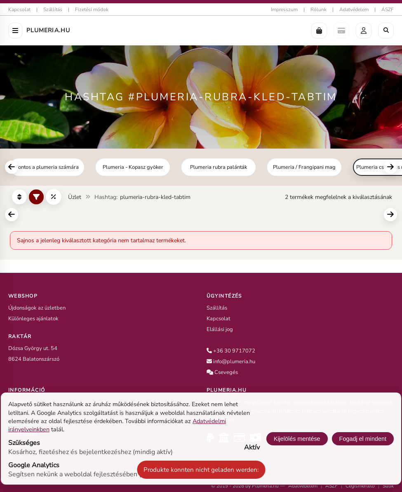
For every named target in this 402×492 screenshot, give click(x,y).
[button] (319, 30)
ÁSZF (387, 9)
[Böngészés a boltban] (386, 30)
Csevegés (226, 372)
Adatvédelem (354, 9)
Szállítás (52, 9)
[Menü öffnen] (15, 30)
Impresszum (284, 9)
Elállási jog (220, 329)
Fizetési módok (91, 9)
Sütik (388, 486)
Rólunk (318, 9)
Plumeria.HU (48, 30)
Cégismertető (360, 486)
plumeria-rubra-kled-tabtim (155, 197)
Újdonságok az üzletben (37, 308)
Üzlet (74, 197)
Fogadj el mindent (362, 438)
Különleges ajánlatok (33, 318)
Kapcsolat (19, 9)
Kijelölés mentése (297, 438)
